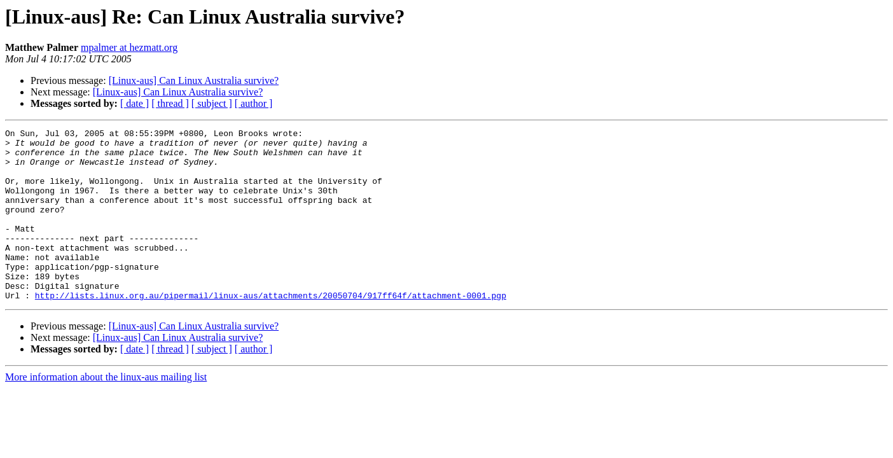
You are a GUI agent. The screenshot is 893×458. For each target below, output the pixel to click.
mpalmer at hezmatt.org (129, 47)
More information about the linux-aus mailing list (106, 411)
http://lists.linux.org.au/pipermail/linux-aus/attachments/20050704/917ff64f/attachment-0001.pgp (270, 329)
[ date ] (134, 103)
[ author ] (254, 103)
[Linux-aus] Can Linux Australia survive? (194, 80)
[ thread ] (170, 103)
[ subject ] (211, 103)
